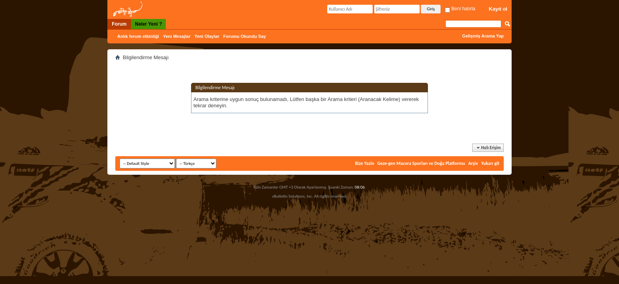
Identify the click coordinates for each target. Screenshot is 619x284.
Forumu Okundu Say (244, 36)
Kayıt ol (498, 9)
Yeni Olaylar (206, 36)
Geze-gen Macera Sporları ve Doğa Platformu (421, 163)
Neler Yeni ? (148, 24)
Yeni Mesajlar (177, 36)
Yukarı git (490, 163)
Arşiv (473, 163)
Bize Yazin (364, 163)
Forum (119, 24)
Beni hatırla (460, 8)
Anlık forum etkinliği (138, 36)
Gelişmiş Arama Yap (483, 36)
